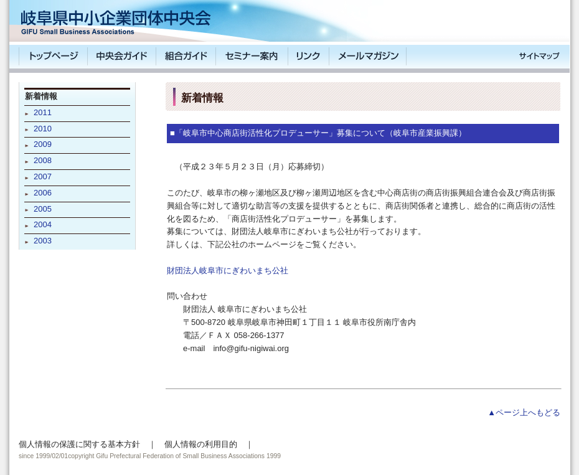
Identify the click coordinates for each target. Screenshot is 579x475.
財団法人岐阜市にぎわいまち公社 (227, 270)
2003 (43, 240)
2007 (43, 176)
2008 (43, 160)
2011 (43, 112)
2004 (43, 224)
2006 (43, 192)
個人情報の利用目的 (200, 444)
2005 (43, 209)
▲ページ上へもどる (523, 412)
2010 (43, 128)
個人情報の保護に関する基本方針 (79, 444)
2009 (43, 144)
